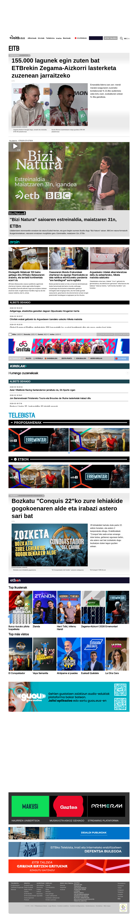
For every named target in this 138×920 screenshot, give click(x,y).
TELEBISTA (21, 416)
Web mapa (107, 906)
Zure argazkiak (105, 334)
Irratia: (27, 883)
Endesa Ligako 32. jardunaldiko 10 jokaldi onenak (34, 406)
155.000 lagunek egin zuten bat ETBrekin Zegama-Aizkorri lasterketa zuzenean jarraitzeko (64, 68)
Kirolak (41, 38)
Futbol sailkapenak (51, 895)
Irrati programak (29, 898)
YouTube (120, 896)
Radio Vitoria (28, 889)
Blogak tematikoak (81, 897)
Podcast (26, 900)
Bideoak (13, 889)
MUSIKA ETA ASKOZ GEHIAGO (67, 820)
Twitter (120, 888)
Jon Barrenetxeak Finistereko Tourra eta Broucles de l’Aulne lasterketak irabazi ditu (50, 398)
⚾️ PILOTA (27, 358)
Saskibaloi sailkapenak (52, 898)
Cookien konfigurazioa (77, 906)
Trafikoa (77, 886)
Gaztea (26, 891)
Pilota (47, 889)
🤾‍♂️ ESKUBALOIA (80, 358)
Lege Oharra (52, 906)
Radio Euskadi (28, 887)
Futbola (48, 885)
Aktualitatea (40, 885)
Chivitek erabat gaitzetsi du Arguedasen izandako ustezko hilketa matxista (46, 319)
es (129, 38)
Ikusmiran (40, 893)
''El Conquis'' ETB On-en (98, 570)
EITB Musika (28, 893)
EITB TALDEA (111, 38)
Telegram (120, 892)
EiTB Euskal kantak (30, 895)
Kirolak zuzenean (51, 900)
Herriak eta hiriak (81, 896)
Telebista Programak (17, 887)
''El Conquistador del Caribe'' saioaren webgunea (68, 570)
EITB (13, 49)
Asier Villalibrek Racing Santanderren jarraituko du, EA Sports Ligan (42, 390)
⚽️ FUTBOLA (38, 358)
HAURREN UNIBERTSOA (26, 820)
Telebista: (15, 883)
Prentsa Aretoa (80, 901)
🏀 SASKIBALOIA (51, 358)
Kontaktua (99, 906)
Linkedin (120, 894)
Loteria (77, 891)
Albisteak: (41, 883)
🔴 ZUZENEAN (120, 358)
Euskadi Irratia (28, 885)
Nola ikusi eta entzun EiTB (84, 899)
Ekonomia (40, 887)
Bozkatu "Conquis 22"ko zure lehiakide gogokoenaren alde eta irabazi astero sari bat (67, 508)
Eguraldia (39, 895)
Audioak (62, 889)
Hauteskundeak (80, 888)
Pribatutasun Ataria (41, 906)
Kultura (39, 891)
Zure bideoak (122, 334)
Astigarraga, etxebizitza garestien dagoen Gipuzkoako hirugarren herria (44, 311)
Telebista (50, 38)
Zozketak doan (80, 889)
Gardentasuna (90, 906)
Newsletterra (121, 883)
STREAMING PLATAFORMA (103, 820)
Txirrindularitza (50, 887)
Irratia (59, 38)
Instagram (121, 890)
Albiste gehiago (20, 302)
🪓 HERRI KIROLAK (95, 358)
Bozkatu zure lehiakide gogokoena (24, 570)
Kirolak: (49, 883)
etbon (23, 459)
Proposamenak (28, 422)
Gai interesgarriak (81, 894)
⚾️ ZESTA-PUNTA (65, 358)
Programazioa (15, 885)
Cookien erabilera (63, 906)
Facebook (121, 885)
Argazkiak (63, 887)
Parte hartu (79, 893)
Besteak (67, 38)
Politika (39, 889)
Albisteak (32, 38)
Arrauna (48, 891)
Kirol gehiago (50, 893)
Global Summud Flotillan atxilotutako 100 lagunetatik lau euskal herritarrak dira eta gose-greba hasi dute (60, 327)
